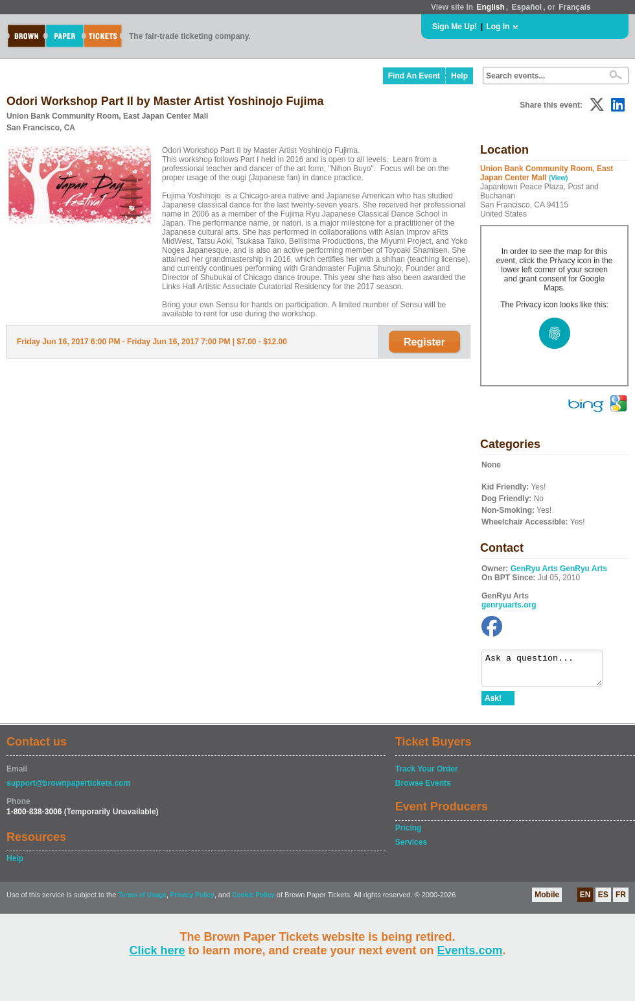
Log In (497, 26)
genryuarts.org (509, 604)
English (490, 7)
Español (527, 7)
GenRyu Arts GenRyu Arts (559, 568)
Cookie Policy (253, 900)
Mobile (547, 900)
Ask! (493, 704)
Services (411, 848)
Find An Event (414, 75)
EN (585, 900)
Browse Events (423, 789)
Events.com (470, 950)
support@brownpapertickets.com (68, 789)
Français (574, 7)
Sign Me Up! (454, 26)
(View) (558, 178)
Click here (157, 950)
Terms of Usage (142, 900)
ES (603, 900)
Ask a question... (548, 671)
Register (424, 341)
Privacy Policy (192, 900)
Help (459, 75)
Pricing (408, 833)
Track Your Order (426, 774)
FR (621, 900)
